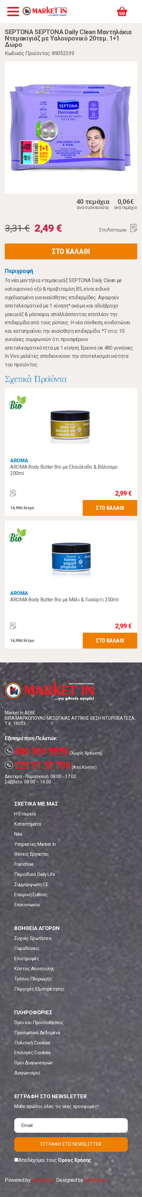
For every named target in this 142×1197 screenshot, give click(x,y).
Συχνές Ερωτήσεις (33, 938)
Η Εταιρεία (25, 814)
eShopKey (43, 1180)
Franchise (24, 864)
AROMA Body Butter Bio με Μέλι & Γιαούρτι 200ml (64, 600)
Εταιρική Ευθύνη (30, 894)
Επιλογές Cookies (32, 1052)
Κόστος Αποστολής (34, 969)
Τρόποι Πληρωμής (33, 979)
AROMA (19, 461)
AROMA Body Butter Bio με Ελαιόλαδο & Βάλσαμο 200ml (64, 470)
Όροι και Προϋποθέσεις (38, 1022)
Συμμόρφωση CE (31, 884)
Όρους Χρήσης (74, 1160)
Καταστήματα (27, 824)
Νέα (18, 834)
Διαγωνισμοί (27, 1073)
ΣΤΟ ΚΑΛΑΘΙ (71, 251)
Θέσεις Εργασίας (31, 854)
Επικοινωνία (26, 905)
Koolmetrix (95, 1180)
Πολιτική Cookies (32, 1043)
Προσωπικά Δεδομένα (37, 1033)
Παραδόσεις (27, 948)
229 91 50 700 (38, 765)
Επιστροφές (26, 958)
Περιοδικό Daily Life (34, 874)
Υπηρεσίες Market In (35, 844)
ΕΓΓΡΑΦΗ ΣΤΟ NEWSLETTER (71, 1144)
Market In (44, 11)
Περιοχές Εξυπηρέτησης (39, 989)
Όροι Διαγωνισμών (33, 1063)
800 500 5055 (36, 751)
